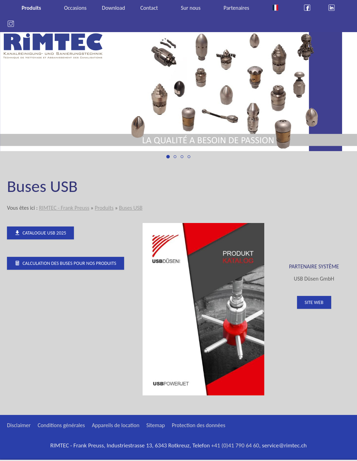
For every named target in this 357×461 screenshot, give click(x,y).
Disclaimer (19, 425)
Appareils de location (115, 425)
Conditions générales (61, 425)
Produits (104, 208)
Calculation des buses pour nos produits (65, 263)
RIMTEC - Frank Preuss (64, 208)
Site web (314, 302)
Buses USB (131, 208)
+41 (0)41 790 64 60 (235, 445)
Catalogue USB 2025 (40, 233)
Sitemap (155, 425)
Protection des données (198, 425)
